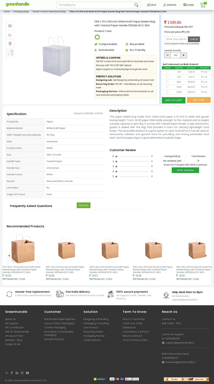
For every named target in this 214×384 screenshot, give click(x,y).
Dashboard (129, 328)
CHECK (194, 40)
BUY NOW (198, 100)
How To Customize (134, 319)
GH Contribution (14, 328)
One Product (91, 328)
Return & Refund (132, 336)
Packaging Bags (21, 12)
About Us (10, 319)
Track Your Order (133, 323)
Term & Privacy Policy (135, 340)
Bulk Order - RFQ (171, 323)
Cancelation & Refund (136, 332)
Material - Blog (13, 340)
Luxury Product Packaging (59, 323)
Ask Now (83, 205)
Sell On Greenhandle (17, 332)
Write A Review (185, 170)
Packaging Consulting (96, 323)
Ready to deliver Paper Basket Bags (49, 12)
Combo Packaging (55, 328)
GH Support (11, 323)
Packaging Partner (94, 336)
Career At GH (12, 344)
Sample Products (54, 339)
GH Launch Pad (14, 336)
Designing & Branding (96, 319)
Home (7, 12)
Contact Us (168, 319)
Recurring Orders (93, 332)
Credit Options (92, 340)
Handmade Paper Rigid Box (59, 319)
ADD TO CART (173, 100)
